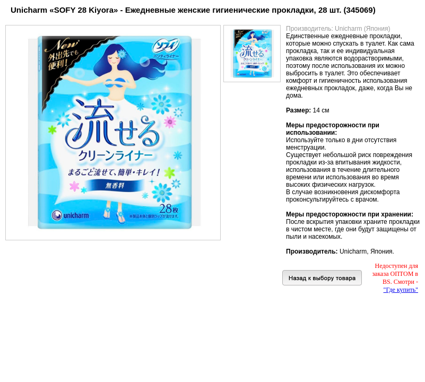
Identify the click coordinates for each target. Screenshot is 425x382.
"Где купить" (401, 289)
